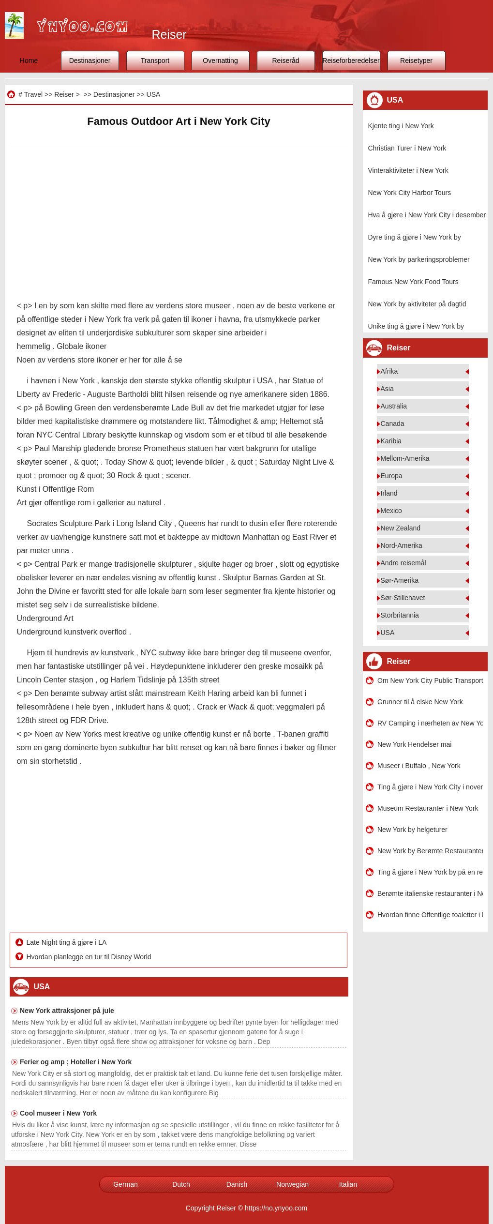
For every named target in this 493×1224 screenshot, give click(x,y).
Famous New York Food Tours (413, 282)
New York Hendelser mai (414, 744)
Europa (392, 476)
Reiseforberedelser (350, 60)
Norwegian (292, 1184)
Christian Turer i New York (407, 148)
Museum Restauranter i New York (427, 808)
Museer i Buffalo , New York (419, 766)
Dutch (181, 1184)
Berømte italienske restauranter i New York (430, 893)
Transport (155, 60)
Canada (392, 423)
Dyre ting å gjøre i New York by (414, 237)
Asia (387, 389)
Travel (33, 94)
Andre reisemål (403, 563)
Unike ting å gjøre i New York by (416, 326)
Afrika (389, 371)
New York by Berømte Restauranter (430, 851)
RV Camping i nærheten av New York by (430, 723)
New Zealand (401, 528)
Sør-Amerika (400, 580)
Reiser (64, 94)
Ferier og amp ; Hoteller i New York (76, 1062)
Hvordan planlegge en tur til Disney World (90, 957)
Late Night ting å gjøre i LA (67, 942)
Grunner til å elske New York (420, 702)
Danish (237, 1184)
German (125, 1184)
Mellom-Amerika (405, 458)
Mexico (391, 510)
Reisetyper (416, 60)
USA (154, 94)
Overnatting (220, 60)
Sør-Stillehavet (403, 598)
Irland (389, 493)
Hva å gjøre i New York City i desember (427, 215)
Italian (348, 1184)
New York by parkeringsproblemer (419, 259)
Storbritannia (400, 615)
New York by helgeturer (412, 829)
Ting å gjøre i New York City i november (430, 787)
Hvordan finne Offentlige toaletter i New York (430, 915)
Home (29, 60)
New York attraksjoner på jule (67, 1010)
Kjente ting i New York (401, 126)
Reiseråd (285, 60)
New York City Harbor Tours (409, 192)
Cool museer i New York (58, 1113)
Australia (394, 406)
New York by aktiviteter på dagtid (417, 304)
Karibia (391, 441)
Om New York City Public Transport (430, 680)
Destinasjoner (90, 60)
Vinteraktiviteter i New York (408, 170)
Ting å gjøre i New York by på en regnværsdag (430, 872)
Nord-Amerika (401, 545)
